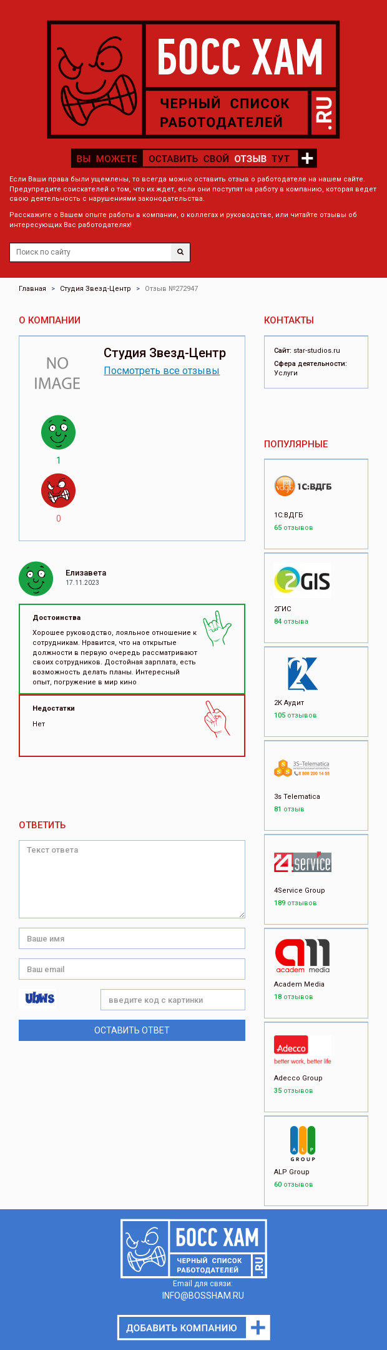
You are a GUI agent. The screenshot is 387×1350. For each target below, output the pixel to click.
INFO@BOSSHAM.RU (203, 1296)
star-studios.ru (316, 351)
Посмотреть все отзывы (162, 371)
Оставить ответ (132, 1030)
